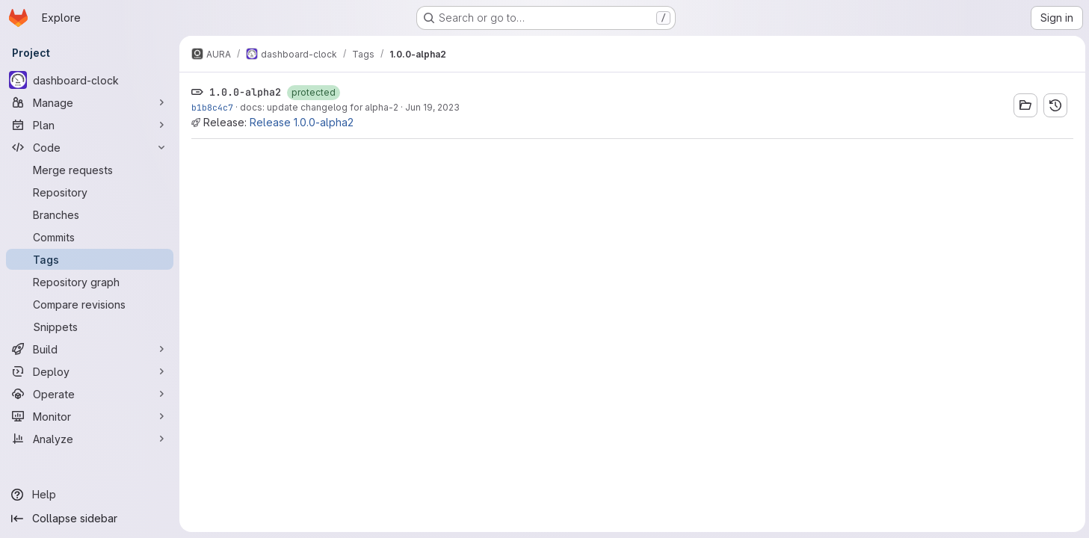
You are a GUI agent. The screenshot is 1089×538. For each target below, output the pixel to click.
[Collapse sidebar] (89, 518)
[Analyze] (89, 438)
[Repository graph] (89, 281)
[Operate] (89, 393)
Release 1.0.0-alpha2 (302, 122)
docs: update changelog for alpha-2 (319, 107)
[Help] (89, 494)
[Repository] (89, 192)
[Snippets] (89, 326)
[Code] (89, 147)
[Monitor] (89, 416)
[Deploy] (89, 371)
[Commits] (89, 236)
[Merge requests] (89, 169)
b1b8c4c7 (212, 107)
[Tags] (89, 259)
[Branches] (89, 214)
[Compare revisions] (89, 304)
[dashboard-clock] (89, 79)
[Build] (89, 348)
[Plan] (89, 124)
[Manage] (89, 102)
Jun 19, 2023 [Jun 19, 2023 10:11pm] (432, 107)
